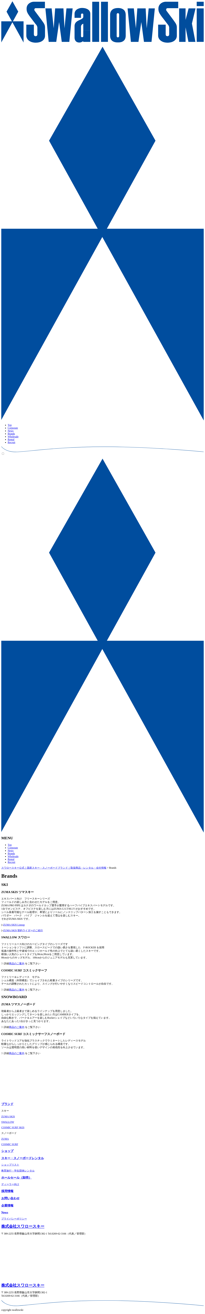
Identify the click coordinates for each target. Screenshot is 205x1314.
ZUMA (5, 1139)
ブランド (7, 1104)
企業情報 (7, 1205)
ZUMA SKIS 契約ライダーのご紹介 (23, 930)
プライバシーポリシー (14, 1218)
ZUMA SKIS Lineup (14, 924)
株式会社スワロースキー (22, 1226)
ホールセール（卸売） (16, 1177)
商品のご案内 (16, 963)
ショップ (7, 1151)
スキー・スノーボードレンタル (22, 1158)
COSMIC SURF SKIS (12, 1127)
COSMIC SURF (9, 1144)
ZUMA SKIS (8, 1116)
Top (10, 425)
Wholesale (13, 436)
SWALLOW (7, 1122)
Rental (11, 439)
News (10, 430)
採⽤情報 (7, 1191)
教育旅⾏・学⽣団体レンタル (18, 1170)
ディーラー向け (10, 1184)
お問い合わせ (10, 1198)
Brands (11, 433)
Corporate (13, 428)
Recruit (11, 442)
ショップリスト (10, 1164)
